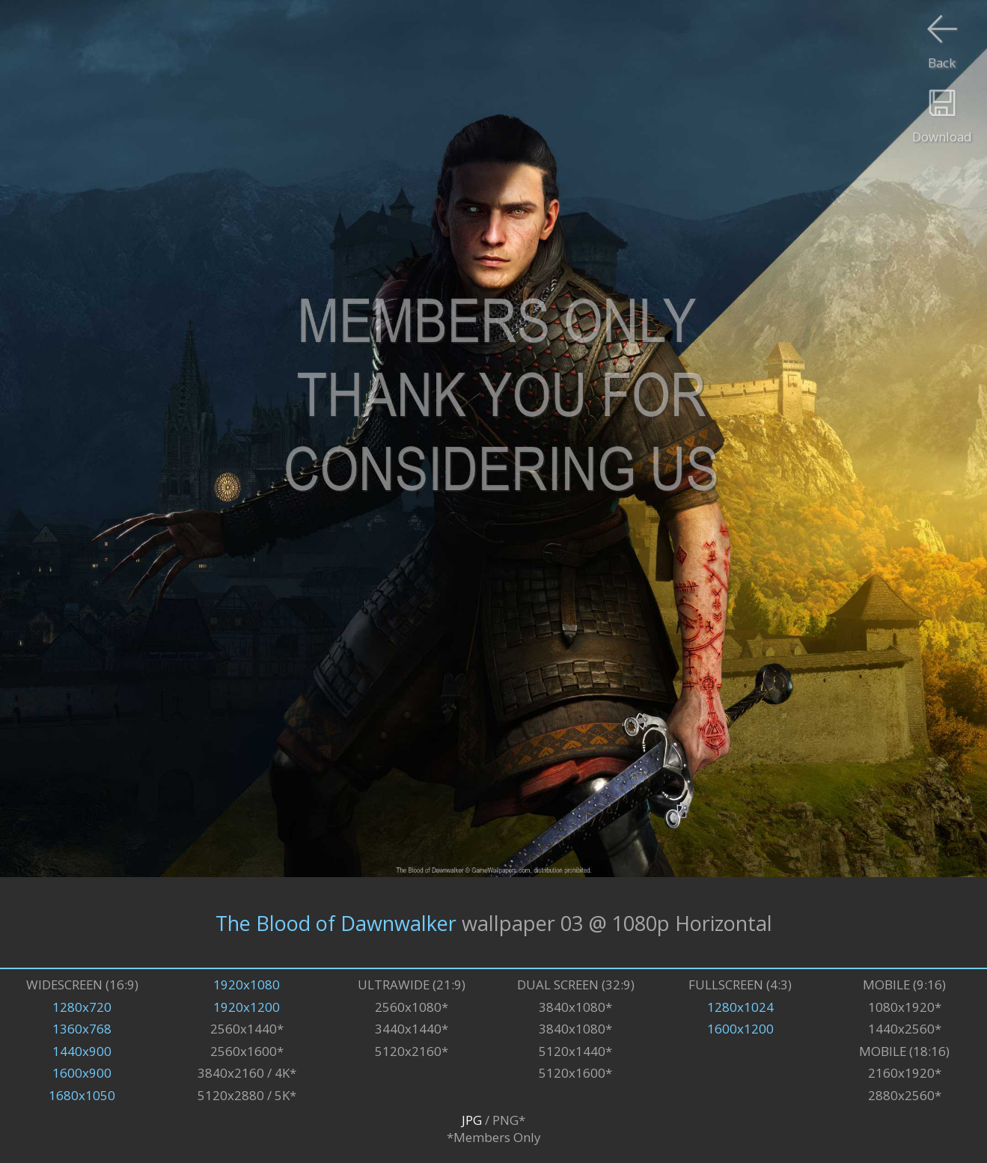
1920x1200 (246, 1007)
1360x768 (81, 1028)
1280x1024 (740, 1007)
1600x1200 (740, 1028)
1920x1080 (246, 984)
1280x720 (81, 1007)
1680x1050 (82, 1095)
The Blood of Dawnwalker (336, 922)
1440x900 (81, 1051)
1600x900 (81, 1072)
